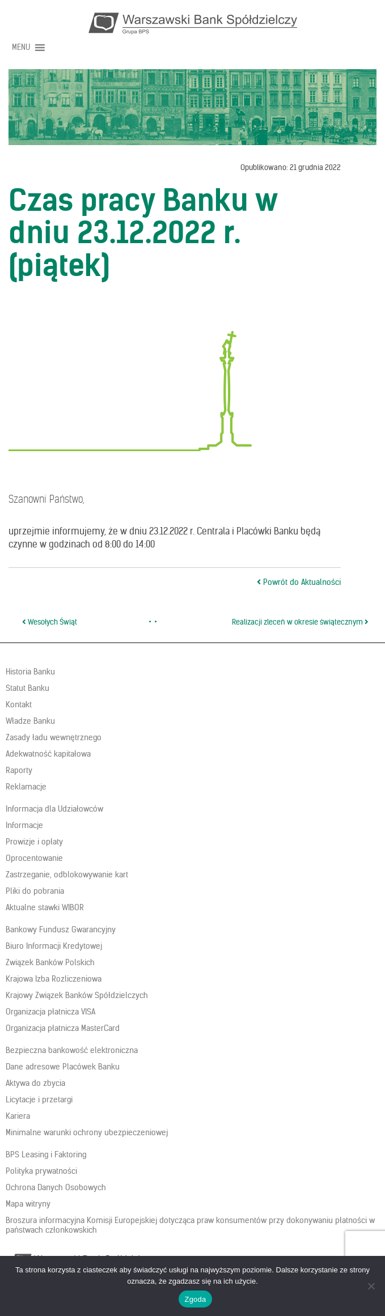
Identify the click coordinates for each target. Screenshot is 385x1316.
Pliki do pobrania (35, 891)
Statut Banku (27, 688)
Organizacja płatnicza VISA (50, 1012)
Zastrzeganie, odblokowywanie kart (67, 874)
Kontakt (19, 704)
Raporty (19, 770)
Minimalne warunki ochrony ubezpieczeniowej (87, 1132)
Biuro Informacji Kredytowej (54, 946)
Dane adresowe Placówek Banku (63, 1067)
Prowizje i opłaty (34, 842)
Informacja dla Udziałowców (54, 809)
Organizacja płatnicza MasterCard (63, 1028)
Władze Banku (30, 721)
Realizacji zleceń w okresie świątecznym (300, 622)
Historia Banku (30, 672)
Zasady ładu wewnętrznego (53, 737)
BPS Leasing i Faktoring (46, 1154)
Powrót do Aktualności (299, 582)
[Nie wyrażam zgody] (370, 1286)
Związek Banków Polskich (50, 962)
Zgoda (195, 1299)
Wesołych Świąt (49, 622)
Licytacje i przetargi (39, 1099)
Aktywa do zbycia (35, 1083)
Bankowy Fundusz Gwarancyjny (61, 929)
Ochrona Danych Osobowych (56, 1187)
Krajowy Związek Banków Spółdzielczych (77, 995)
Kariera (18, 1116)
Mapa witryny (28, 1204)
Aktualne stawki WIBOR (45, 907)
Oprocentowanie (34, 858)
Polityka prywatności (41, 1171)
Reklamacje (26, 787)
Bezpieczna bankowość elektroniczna (72, 1050)
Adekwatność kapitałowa (48, 754)
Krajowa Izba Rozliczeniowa (53, 979)
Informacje (24, 825)
